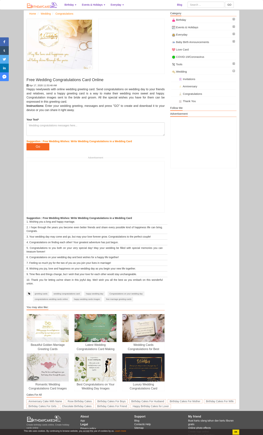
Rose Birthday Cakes (80, 401)
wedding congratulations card (67, 294)
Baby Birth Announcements (190, 42)
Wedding (179, 71)
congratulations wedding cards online (51, 299)
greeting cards (41, 294)
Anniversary (184, 86)
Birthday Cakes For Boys (111, 401)
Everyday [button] (117, 4)
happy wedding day (94, 294)
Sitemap (139, 427)
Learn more (120, 431)
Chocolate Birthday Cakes (77, 406)
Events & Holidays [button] (93, 4)
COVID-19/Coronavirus (188, 56)
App (82, 420)
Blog (179, 4)
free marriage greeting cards (118, 299)
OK (235, 432)
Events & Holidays (185, 27)
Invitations (183, 79)
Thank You (184, 101)
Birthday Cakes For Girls (42, 406)
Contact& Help (142, 424)
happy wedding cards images (87, 299)
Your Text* (32, 119)
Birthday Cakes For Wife (220, 401)
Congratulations (187, 93)
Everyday (180, 34)
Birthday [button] (70, 4)
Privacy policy (88, 428)
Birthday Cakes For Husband (147, 401)
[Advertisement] (131, 46)
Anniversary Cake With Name (45, 401)
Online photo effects (199, 427)
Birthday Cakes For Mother (185, 401)
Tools (177, 64)
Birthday (179, 19)
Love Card (180, 49)
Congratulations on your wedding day (126, 294)
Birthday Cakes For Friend (112, 406)
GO (229, 4)
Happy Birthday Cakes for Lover (151, 406)
